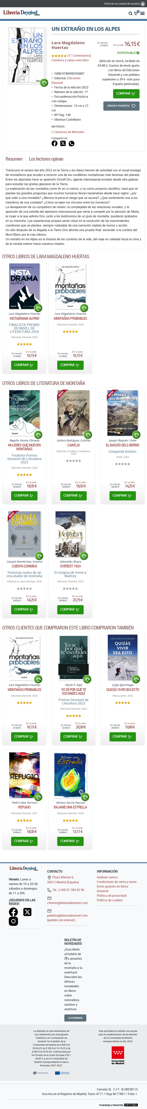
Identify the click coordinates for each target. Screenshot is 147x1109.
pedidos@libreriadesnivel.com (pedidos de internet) (67, 915)
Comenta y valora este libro (70, 60)
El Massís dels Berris (122, 445)
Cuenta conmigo (24, 566)
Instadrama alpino (24, 318)
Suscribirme (75, 1018)
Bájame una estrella (70, 807)
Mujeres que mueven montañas (24, 447)
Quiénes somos (107, 877)
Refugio (24, 807)
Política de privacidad (112, 895)
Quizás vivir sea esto (122, 689)
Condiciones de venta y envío (116, 882)
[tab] (14, 160)
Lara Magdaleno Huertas (68, 45)
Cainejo (73, 445)
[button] (130, 13)
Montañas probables (70, 318)
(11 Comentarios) (79, 55)
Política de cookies (110, 900)
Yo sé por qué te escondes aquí (73, 691)
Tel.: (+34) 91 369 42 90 (65, 890)
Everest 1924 (70, 566)
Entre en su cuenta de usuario (125, 3)
